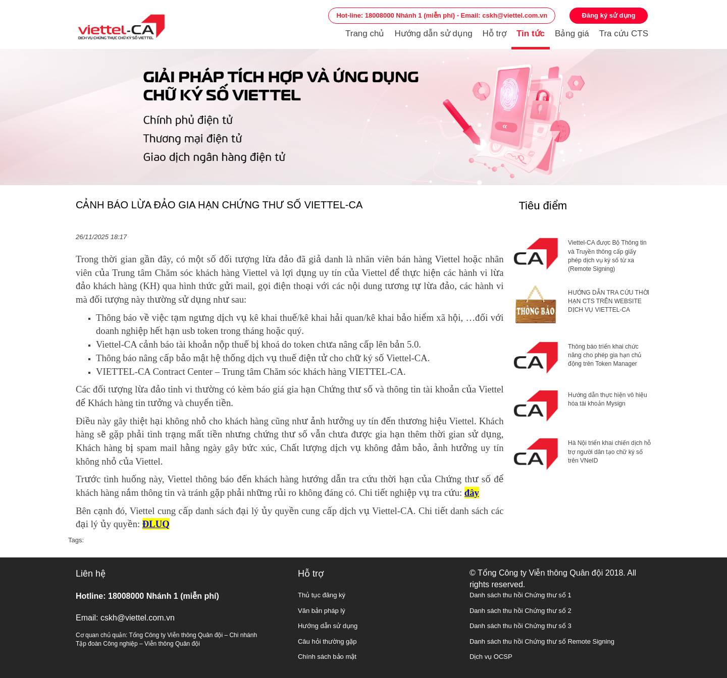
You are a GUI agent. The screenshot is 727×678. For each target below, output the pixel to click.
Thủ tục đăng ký (321, 595)
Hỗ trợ (494, 33)
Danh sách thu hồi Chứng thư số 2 (521, 610)
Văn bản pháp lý (321, 610)
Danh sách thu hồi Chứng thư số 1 (521, 595)
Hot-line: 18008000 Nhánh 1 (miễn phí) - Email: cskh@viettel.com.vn (441, 15)
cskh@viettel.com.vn (137, 617)
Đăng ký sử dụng (609, 15)
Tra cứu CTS (623, 33)
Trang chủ (364, 33)
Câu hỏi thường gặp (327, 641)
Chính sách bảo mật (327, 656)
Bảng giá (572, 33)
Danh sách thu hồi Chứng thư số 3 (521, 626)
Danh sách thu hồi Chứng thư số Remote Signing (542, 641)
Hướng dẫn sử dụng (433, 33)
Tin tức (530, 33)
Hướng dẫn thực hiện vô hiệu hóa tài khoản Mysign (607, 399)
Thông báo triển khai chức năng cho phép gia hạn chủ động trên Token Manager (604, 355)
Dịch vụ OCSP (491, 656)
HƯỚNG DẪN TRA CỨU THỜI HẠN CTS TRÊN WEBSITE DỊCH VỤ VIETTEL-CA (608, 301)
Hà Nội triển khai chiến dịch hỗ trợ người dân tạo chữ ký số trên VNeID (609, 451)
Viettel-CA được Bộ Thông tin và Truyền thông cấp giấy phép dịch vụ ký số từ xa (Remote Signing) (607, 255)
